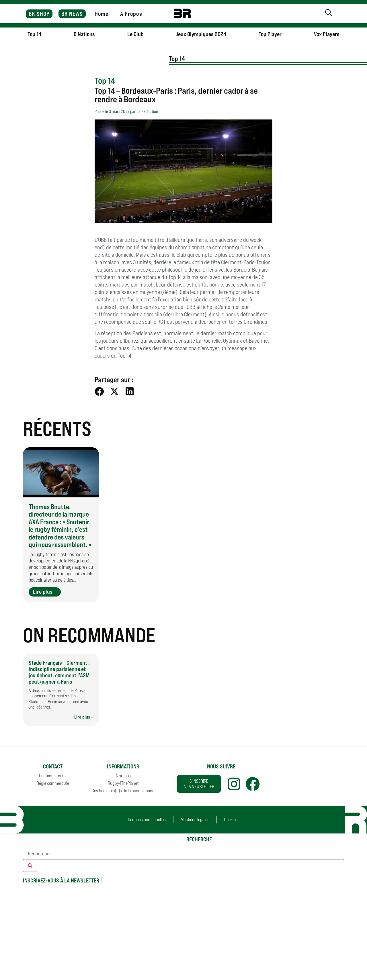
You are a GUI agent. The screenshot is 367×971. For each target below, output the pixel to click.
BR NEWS (72, 13)
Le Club (135, 34)
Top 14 (34, 34)
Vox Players (326, 34)
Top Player (270, 34)
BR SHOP (39, 13)
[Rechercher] (30, 866)
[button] (99, 391)
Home (101, 13)
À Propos (131, 13)
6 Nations (84, 34)
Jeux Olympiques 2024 (201, 34)
